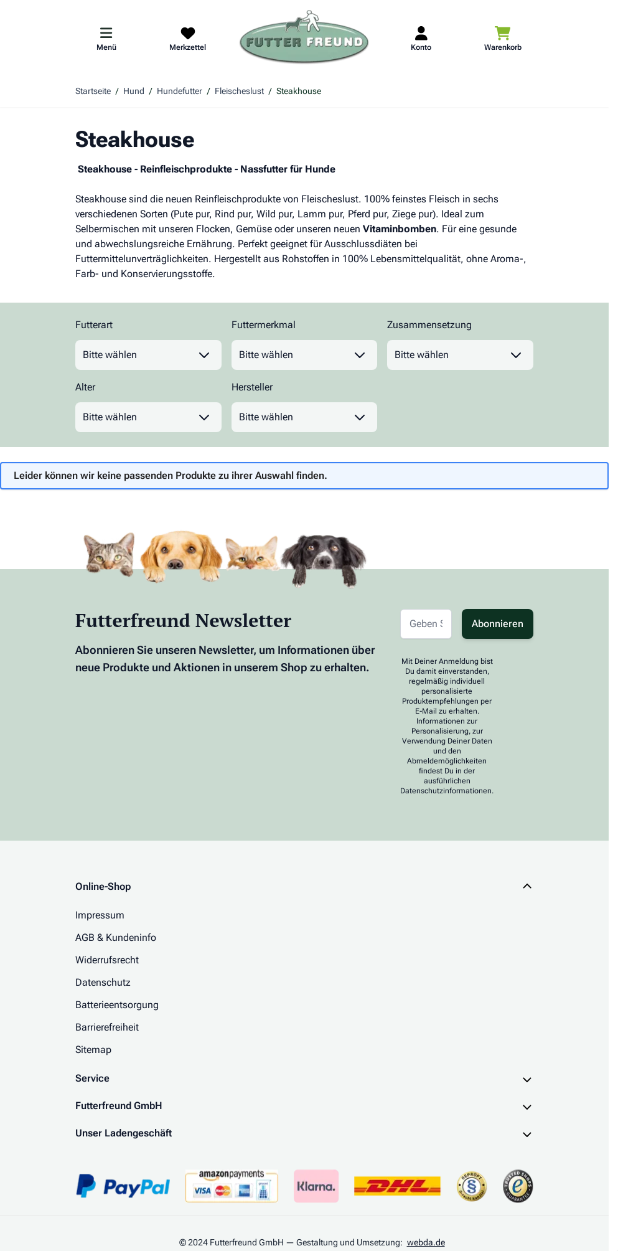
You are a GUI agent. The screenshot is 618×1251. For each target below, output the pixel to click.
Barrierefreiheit (107, 1027)
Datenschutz (103, 982)
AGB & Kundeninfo (115, 937)
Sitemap (93, 1049)
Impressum (99, 915)
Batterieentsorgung (117, 1005)
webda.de (426, 1242)
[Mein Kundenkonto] (421, 38)
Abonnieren (497, 624)
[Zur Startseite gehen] (304, 38)
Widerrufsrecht (107, 960)
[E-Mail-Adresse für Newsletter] (426, 624)
